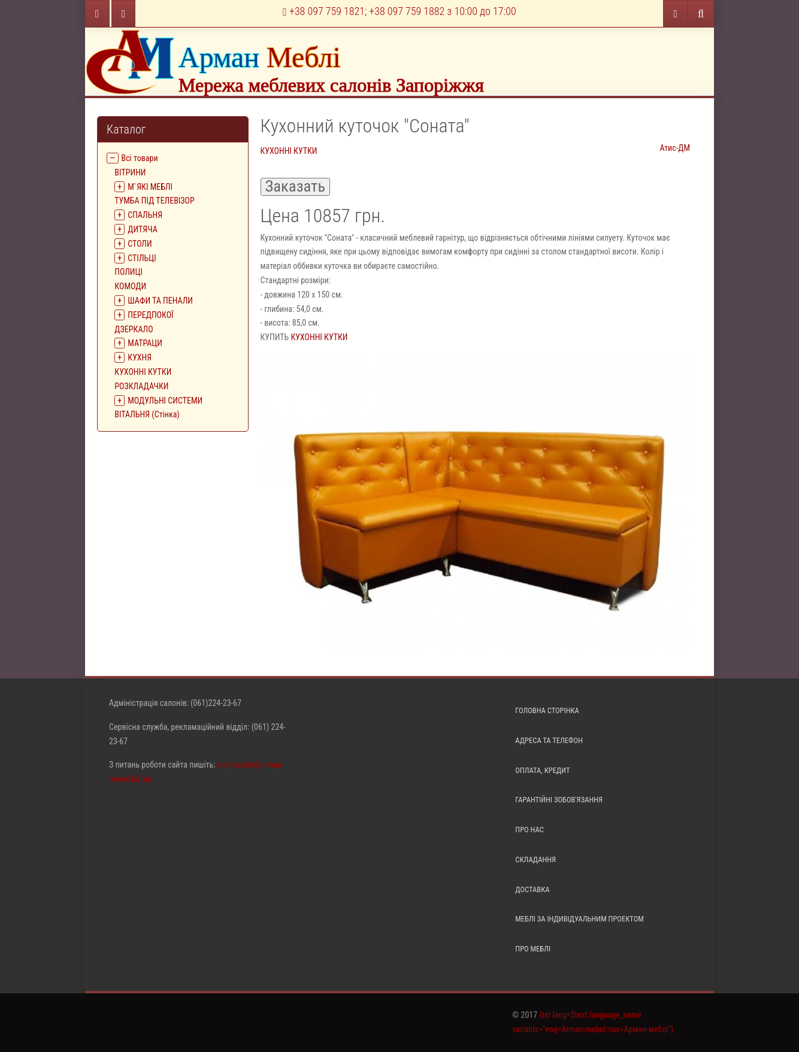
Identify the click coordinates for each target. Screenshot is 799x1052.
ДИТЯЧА (143, 229)
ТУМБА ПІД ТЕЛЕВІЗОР (154, 200)
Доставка (532, 889)
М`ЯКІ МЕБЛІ (150, 187)
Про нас (529, 829)
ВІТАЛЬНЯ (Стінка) (147, 414)
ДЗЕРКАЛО (133, 329)
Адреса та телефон (549, 740)
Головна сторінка (547, 710)
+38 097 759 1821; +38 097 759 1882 (399, 11)
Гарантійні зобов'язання (559, 799)
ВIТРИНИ (130, 172)
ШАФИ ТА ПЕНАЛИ (160, 300)
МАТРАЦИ (145, 343)
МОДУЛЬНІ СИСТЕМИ (165, 400)
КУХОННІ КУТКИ (142, 372)
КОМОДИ (130, 286)
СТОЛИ (140, 243)
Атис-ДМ (674, 148)
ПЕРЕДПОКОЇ (150, 315)
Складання (535, 859)
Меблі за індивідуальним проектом (579, 918)
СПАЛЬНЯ (145, 215)
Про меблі (532, 948)
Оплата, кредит (542, 770)
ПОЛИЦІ (128, 272)
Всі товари (140, 158)
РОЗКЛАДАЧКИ (141, 386)
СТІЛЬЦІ (142, 258)
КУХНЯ (140, 357)
